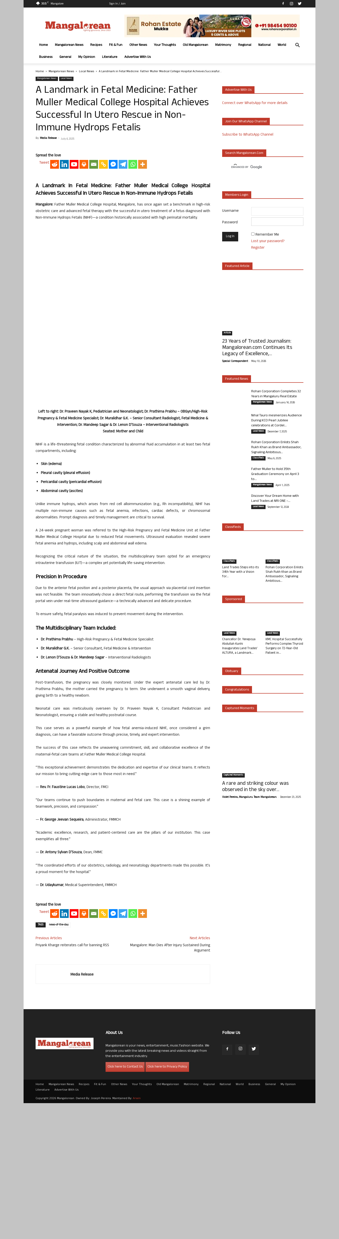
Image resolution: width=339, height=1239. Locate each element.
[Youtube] (74, 319)
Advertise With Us (137, 57)
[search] (258, 167)
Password (230, 223)
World (282, 45)
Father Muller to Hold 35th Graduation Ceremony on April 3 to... (275, 474)
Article (227, 333)
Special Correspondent (235, 361)
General (65, 57)
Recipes (96, 45)
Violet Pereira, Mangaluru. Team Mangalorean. (249, 797)
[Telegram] (123, 319)
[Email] (93, 319)
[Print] (83, 319)
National (264, 45)
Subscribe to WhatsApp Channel (247, 135)
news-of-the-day (58, 1061)
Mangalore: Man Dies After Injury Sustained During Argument (170, 1084)
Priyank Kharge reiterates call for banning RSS (72, 1081)
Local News (86, 71)
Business (45, 57)
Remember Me (267, 235)
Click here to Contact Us (125, 1203)
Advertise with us (238, 90)
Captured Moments (239, 708)
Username (230, 211)
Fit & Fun (115, 45)
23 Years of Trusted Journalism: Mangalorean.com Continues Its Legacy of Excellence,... (257, 348)
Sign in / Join (117, 4)
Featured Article (237, 266)
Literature (109, 57)
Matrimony (223, 45)
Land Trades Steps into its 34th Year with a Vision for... (240, 572)
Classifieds (258, 458)
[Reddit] (54, 319)
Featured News (236, 379)
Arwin (137, 1234)
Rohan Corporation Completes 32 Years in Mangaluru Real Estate (276, 394)
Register (258, 248)
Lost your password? (268, 241)
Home (43, 45)
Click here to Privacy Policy (167, 1203)
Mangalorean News (69, 45)
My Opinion (86, 57)
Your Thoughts (165, 45)
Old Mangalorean (195, 45)
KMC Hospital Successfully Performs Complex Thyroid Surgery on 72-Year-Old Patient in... (284, 646)
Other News (138, 45)
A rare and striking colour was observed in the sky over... (255, 787)
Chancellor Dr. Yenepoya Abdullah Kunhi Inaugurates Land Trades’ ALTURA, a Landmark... (240, 646)
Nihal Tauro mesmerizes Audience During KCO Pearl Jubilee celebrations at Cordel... (276, 421)
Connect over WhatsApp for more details (255, 103)
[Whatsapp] (132, 319)
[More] (142, 319)
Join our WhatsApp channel (246, 122)
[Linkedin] (64, 319)
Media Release (48, 138)
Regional (244, 45)
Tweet (44, 318)
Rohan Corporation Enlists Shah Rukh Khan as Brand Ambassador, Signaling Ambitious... (276, 447)
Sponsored (233, 599)
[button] (297, 45)
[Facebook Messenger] (113, 319)
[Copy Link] (103, 319)
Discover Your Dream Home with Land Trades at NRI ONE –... (275, 498)
